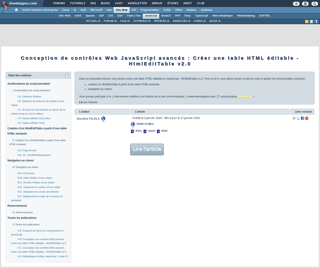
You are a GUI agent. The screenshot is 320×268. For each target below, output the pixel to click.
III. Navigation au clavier (25, 167)
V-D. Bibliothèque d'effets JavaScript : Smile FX (43, 256)
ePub (138, 131)
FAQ (93, 3)
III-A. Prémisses (26, 173)
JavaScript (151, 15)
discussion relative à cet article (133, 96)
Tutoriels (77, 3)
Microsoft (96, 10)
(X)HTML (264, 15)
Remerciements (17, 205)
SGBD (167, 10)
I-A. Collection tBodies (29, 96)
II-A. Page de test (27, 150)
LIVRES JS (200, 21)
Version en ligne (144, 124)
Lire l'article (147, 149)
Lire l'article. (90, 102)
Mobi (164, 131)
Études (172, 3)
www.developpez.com (201, 96)
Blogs (105, 3)
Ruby (187, 15)
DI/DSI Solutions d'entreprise (40, 10)
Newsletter (137, 3)
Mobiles (191, 10)
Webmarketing (246, 15)
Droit (187, 3)
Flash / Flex (134, 15)
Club (200, 3)
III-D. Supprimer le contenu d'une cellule (39, 187)
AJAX (78, 15)
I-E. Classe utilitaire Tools (31, 123)
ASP (101, 15)
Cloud (65, 10)
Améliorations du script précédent (28, 83)
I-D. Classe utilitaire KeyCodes (34, 118)
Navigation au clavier (20, 160)
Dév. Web (121, 10)
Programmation (150, 10)
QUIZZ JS (214, 21)
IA (74, 10)
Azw (150, 131)
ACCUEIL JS (93, 21)
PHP (177, 15)
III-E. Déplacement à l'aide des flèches (38, 191)
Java (108, 10)
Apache (90, 15)
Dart (120, 15)
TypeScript (201, 15)
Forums (58, 3)
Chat (118, 3)
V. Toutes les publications (26, 224)
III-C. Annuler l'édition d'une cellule (36, 182)
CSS (110, 15)
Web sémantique (222, 15)
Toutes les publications (21, 217)
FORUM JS (110, 21)
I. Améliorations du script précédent (31, 90)
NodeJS (166, 15)
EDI (134, 10)
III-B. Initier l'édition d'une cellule (35, 178)
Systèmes (206, 10)
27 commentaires (227, 96)
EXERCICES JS (181, 21)
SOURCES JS (161, 21)
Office (178, 10)
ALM (83, 10)
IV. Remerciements (23, 212)
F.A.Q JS (125, 21)
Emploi (156, 3)
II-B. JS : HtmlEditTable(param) (34, 155)
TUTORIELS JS (141, 21)
